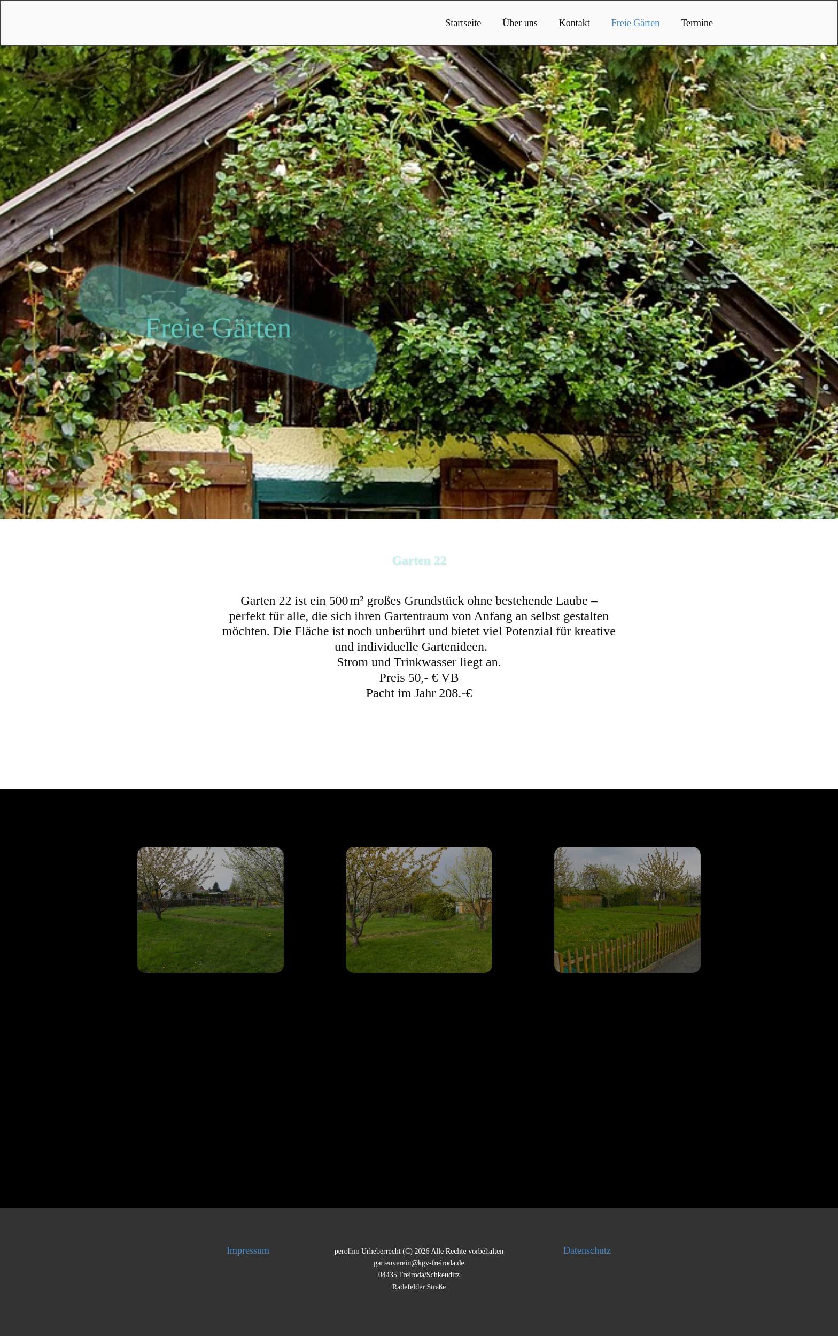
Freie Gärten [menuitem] (635, 23)
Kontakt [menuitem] (574, 23)
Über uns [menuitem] (520, 23)
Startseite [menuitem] (463, 23)
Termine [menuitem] (697, 23)
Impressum (248, 1250)
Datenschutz (587, 1250)
